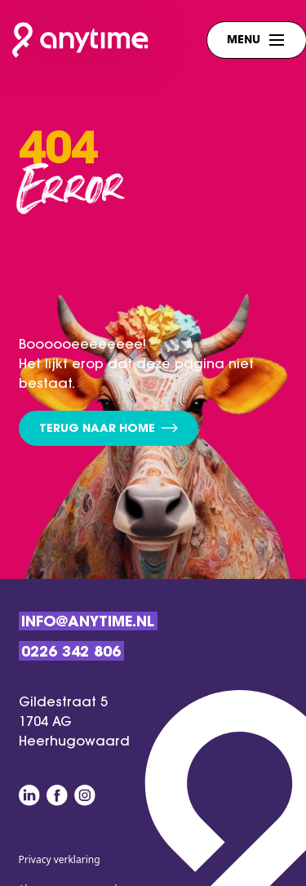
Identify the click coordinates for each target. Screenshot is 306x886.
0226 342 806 (71, 653)
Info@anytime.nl (87, 623)
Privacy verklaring (59, 859)
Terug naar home (108, 429)
